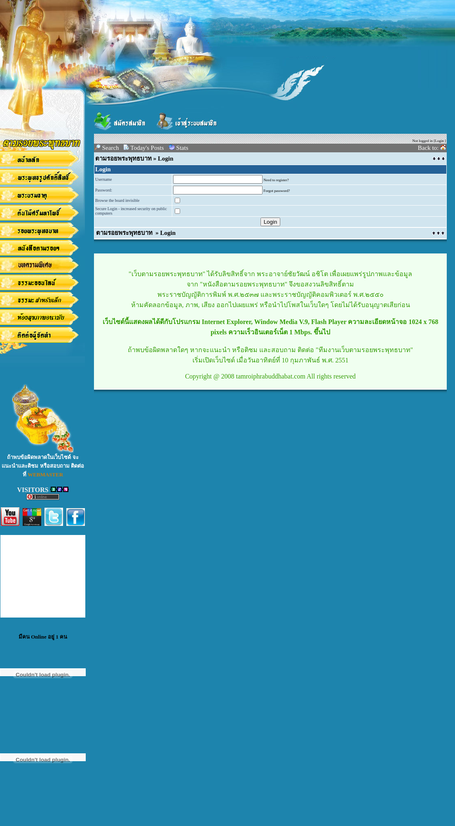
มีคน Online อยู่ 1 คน (43, 637)
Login (439, 141)
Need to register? (275, 180)
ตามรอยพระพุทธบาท (123, 158)
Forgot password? (276, 191)
